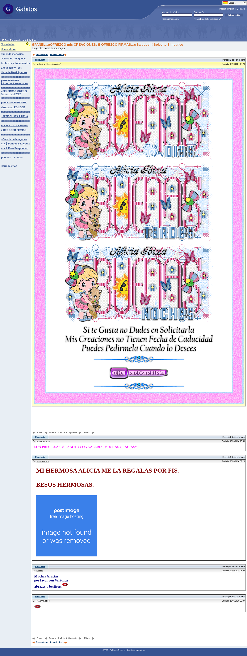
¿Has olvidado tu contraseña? (207, 19)
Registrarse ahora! (170, 19)
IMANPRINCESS (43, 441)
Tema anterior (40, 55)
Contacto (241, 9)
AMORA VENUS (42, 461)
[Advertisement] (71, 30)
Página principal (227, 9)
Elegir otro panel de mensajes (48, 48)
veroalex (39, 571)
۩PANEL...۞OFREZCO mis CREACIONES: (64, 44)
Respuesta (40, 60)
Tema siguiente (58, 55)
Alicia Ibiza (40, 64)
